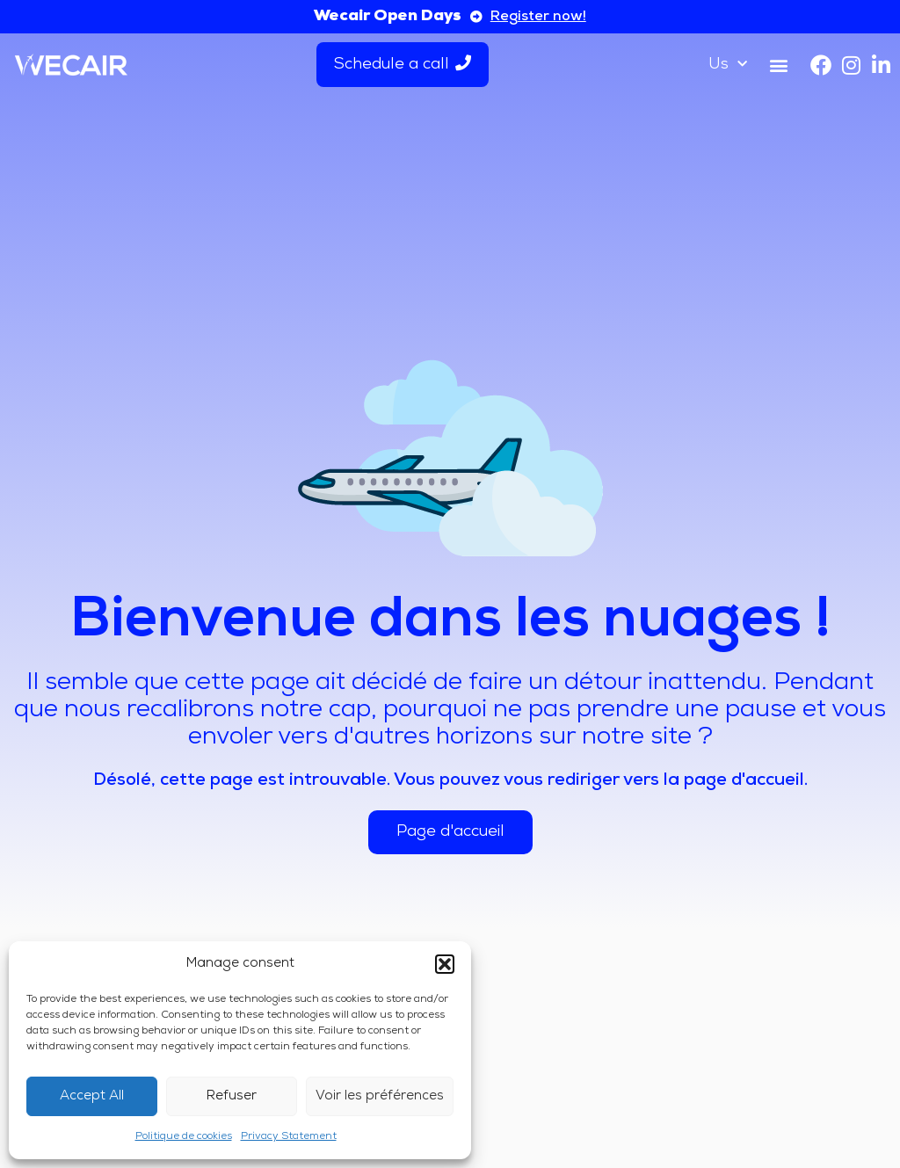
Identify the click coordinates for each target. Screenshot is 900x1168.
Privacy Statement (289, 1136)
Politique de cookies (183, 1136)
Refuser (232, 1096)
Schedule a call (402, 63)
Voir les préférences (380, 1096)
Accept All (92, 1096)
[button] (445, 964)
